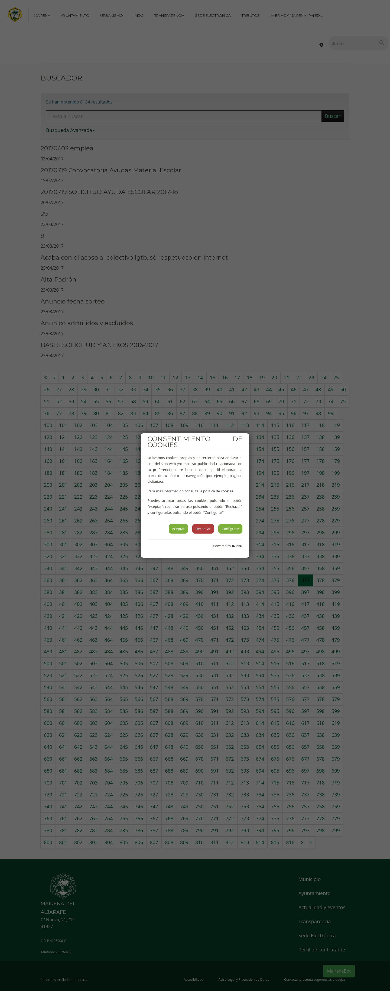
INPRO (237, 546)
